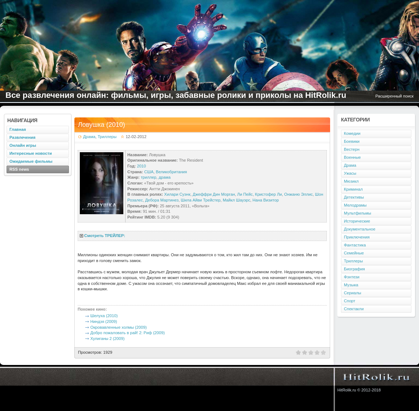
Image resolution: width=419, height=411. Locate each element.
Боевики (352, 141)
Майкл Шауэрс (236, 200)
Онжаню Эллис (298, 194)
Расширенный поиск (394, 96)
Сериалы (352, 293)
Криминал (353, 189)
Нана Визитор (265, 200)
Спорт (349, 301)
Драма (89, 136)
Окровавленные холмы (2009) (118, 327)
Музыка (351, 285)
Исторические (357, 221)
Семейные (354, 253)
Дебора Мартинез (161, 200)
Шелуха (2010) (104, 316)
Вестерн (352, 149)
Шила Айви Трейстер (200, 200)
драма (165, 177)
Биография (354, 269)
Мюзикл (351, 181)
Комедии (352, 133)
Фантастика (355, 245)
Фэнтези (352, 277)
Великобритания (171, 172)
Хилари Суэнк (177, 194)
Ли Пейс (245, 194)
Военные (352, 157)
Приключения (357, 237)
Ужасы (350, 173)
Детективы (354, 197)
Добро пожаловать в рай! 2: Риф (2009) (127, 333)
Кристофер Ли (268, 194)
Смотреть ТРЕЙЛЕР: (104, 235)
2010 (141, 166)
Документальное (359, 229)
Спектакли (353, 309)
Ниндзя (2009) (103, 321)
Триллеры (107, 136)
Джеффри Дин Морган (214, 194)
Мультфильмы (357, 213)
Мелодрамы (355, 205)
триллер (148, 177)
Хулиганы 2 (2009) (107, 338)
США (148, 172)
